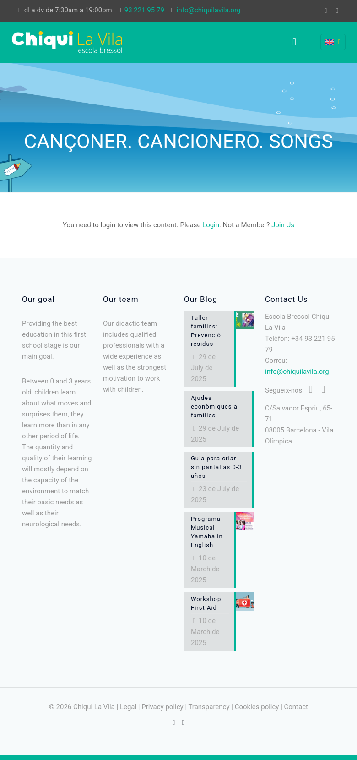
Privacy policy (162, 707)
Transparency (208, 707)
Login (210, 225)
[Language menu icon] (333, 42)
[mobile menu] (294, 42)
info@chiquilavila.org (297, 371)
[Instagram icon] (337, 10)
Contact (296, 707)
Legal (128, 707)
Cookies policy (257, 707)
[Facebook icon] (325, 10)
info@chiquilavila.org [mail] (209, 10)
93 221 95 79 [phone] (144, 10)
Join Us (282, 225)
